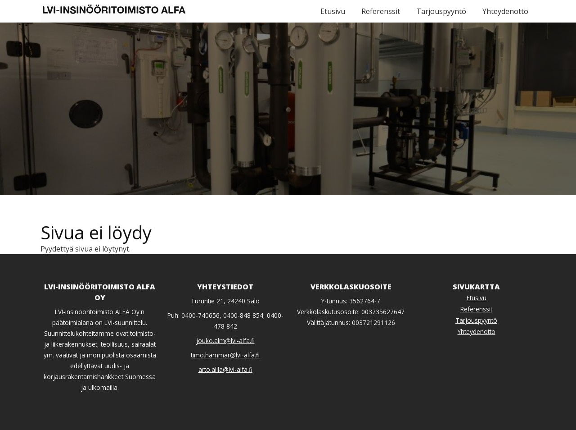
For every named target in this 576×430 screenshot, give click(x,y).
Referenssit (380, 11)
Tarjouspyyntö (441, 11)
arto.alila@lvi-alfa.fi (225, 369)
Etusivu (332, 11)
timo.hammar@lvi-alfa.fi (225, 355)
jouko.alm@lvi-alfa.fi (225, 340)
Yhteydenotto (505, 11)
